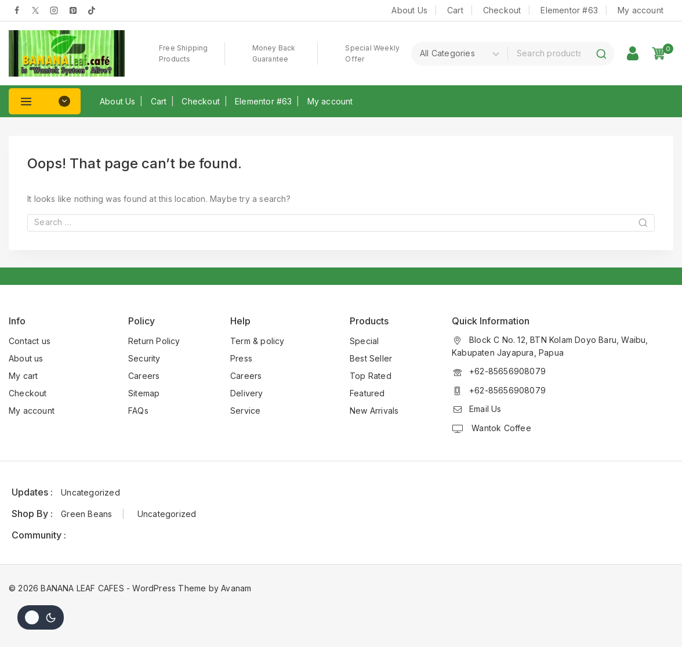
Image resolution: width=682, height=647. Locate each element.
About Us (409, 10)
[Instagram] (54, 10)
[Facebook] (17, 10)
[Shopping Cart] (662, 53)
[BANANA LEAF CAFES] (67, 53)
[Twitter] (35, 10)
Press (241, 358)
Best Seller (371, 358)
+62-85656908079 (507, 371)
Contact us (29, 341)
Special (364, 341)
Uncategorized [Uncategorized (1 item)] (90, 492)
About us (26, 358)
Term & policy (257, 341)
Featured (367, 393)
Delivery (246, 393)
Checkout (502, 10)
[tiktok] (92, 10)
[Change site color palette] (40, 617)
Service (245, 410)
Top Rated (370, 376)
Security (144, 358)
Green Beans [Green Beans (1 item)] (86, 514)
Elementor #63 (569, 10)
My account (640, 10)
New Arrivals (374, 410)
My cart (23, 376)
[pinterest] (73, 10)
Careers (143, 376)
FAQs (138, 410)
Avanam (236, 588)
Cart (455, 10)
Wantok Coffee (500, 428)
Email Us (485, 409)
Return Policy (154, 341)
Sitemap (143, 393)
